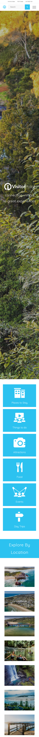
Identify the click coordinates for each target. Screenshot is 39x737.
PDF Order (20, 1)
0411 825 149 (29, 1)
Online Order (11, 1)
